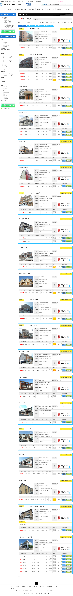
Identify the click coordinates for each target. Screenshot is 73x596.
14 (35, 22)
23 (47, 22)
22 (46, 22)
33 (61, 22)
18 (40, 22)
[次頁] (70, 22)
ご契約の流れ (41, 586)
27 (53, 22)
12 (32, 22)
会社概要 (17, 586)
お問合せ (13, 588)
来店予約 (55, 586)
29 (55, 22)
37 (66, 22)
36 (65, 22)
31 (58, 22)
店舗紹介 (35, 586)
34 (62, 22)
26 (51, 22)
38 (68, 22)
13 (33, 22)
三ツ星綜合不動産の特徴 (26, 586)
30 (57, 22)
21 (44, 22)
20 (43, 22)
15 (36, 22)
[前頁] (19, 22)
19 (42, 22)
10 (29, 22)
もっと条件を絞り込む (7, 108)
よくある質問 (49, 586)
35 (64, 22)
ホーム (12, 586)
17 (39, 22)
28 (54, 22)
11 (31, 22)
